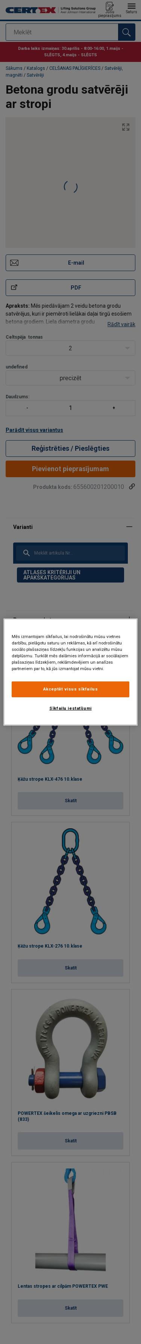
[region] (70, 672)
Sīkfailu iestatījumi (70, 708)
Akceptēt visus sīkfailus (70, 689)
